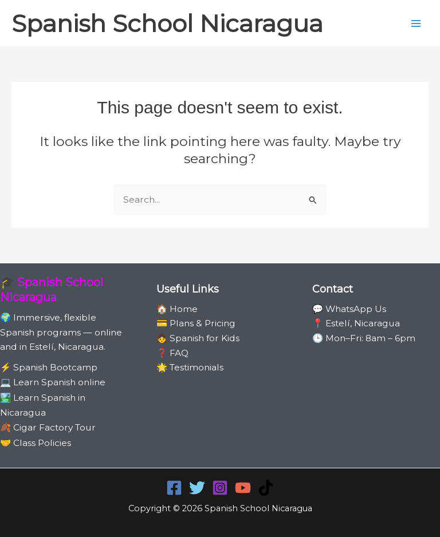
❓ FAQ (172, 353)
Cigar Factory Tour (54, 427)
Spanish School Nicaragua (167, 23)
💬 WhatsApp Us (349, 308)
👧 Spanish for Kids (197, 338)
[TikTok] (266, 488)
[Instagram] (220, 488)
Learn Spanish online (59, 382)
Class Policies (42, 442)
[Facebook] (174, 488)
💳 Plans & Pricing (195, 323)
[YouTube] (243, 488)
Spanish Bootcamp (55, 367)
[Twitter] (197, 488)
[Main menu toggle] (416, 23)
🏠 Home (177, 308)
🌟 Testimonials (189, 367)
